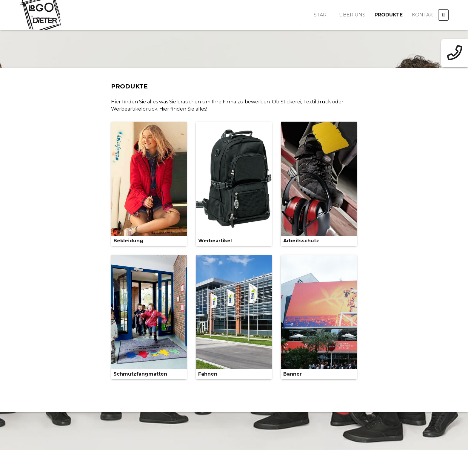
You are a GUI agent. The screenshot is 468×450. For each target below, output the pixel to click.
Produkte (389, 15)
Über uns (352, 15)
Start (322, 15)
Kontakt (424, 15)
